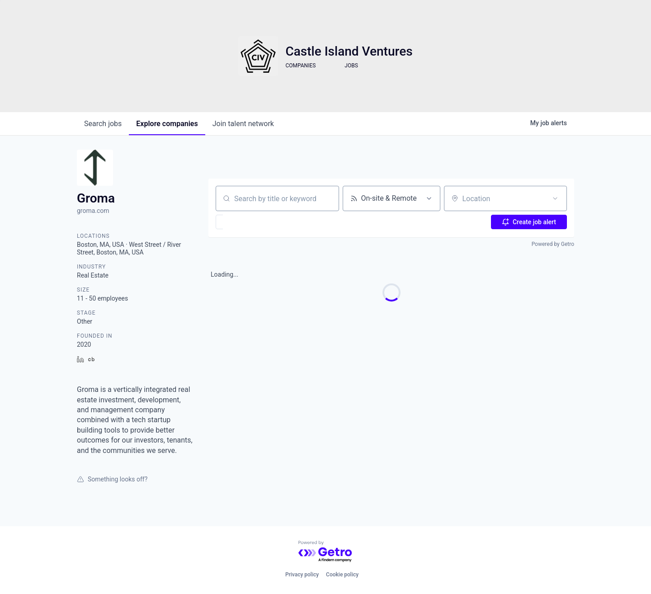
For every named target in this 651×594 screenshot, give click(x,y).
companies (167, 123)
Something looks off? (112, 479)
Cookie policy (342, 574)
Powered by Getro (553, 244)
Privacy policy (302, 574)
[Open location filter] (555, 198)
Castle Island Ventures (348, 51)
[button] (246, 222)
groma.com (93, 210)
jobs (103, 123)
